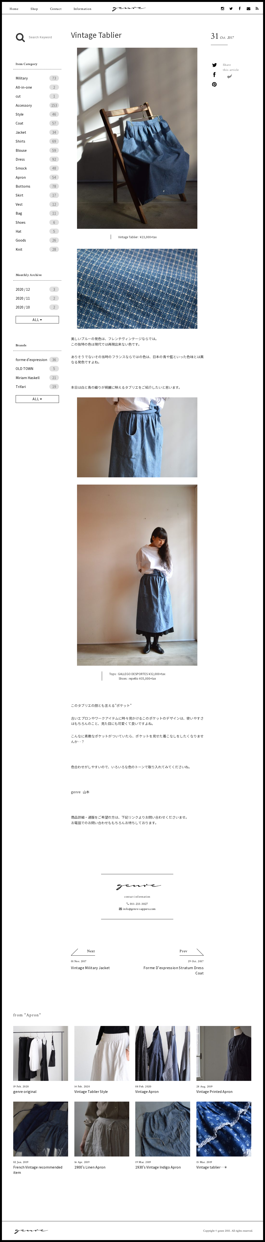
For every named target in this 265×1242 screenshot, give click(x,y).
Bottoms (37, 186)
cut (37, 96)
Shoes (37, 222)
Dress (37, 159)
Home (14, 9)
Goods (37, 240)
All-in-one (37, 87)
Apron (37, 177)
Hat (37, 231)
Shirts (37, 141)
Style (37, 114)
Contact (56, 9)
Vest (37, 204)
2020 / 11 (37, 298)
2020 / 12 (37, 289)
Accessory (37, 105)
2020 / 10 (37, 307)
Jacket (37, 132)
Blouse (37, 150)
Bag (37, 213)
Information (82, 9)
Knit (37, 249)
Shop (34, 9)
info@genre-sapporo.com (137, 909)
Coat (37, 123)
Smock (37, 168)
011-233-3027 (137, 904)
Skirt (37, 195)
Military (37, 78)
